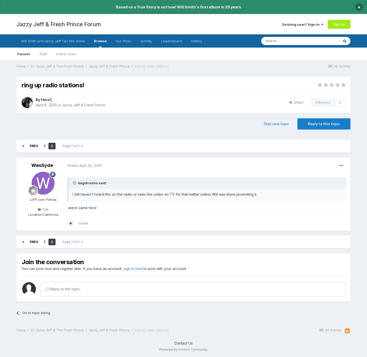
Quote (83, 223)
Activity (146, 41)
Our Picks (123, 41)
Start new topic (276, 124)
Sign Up (339, 24)
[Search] (287, 41)
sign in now (133, 268)
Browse (100, 43)
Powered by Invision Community (183, 349)
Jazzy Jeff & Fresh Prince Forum (59, 24)
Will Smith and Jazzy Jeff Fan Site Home (53, 41)
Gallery (196, 41)
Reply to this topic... (63, 289)
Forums (23, 54)
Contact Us (183, 343)
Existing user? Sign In (302, 24)
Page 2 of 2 (72, 146)
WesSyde (42, 165)
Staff (43, 54)
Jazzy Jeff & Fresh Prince (83, 105)
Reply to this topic (324, 124)
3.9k (43, 209)
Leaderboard (171, 41)
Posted (85, 165)
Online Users (66, 54)
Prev (34, 146)
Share (296, 102)
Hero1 (46, 99)
